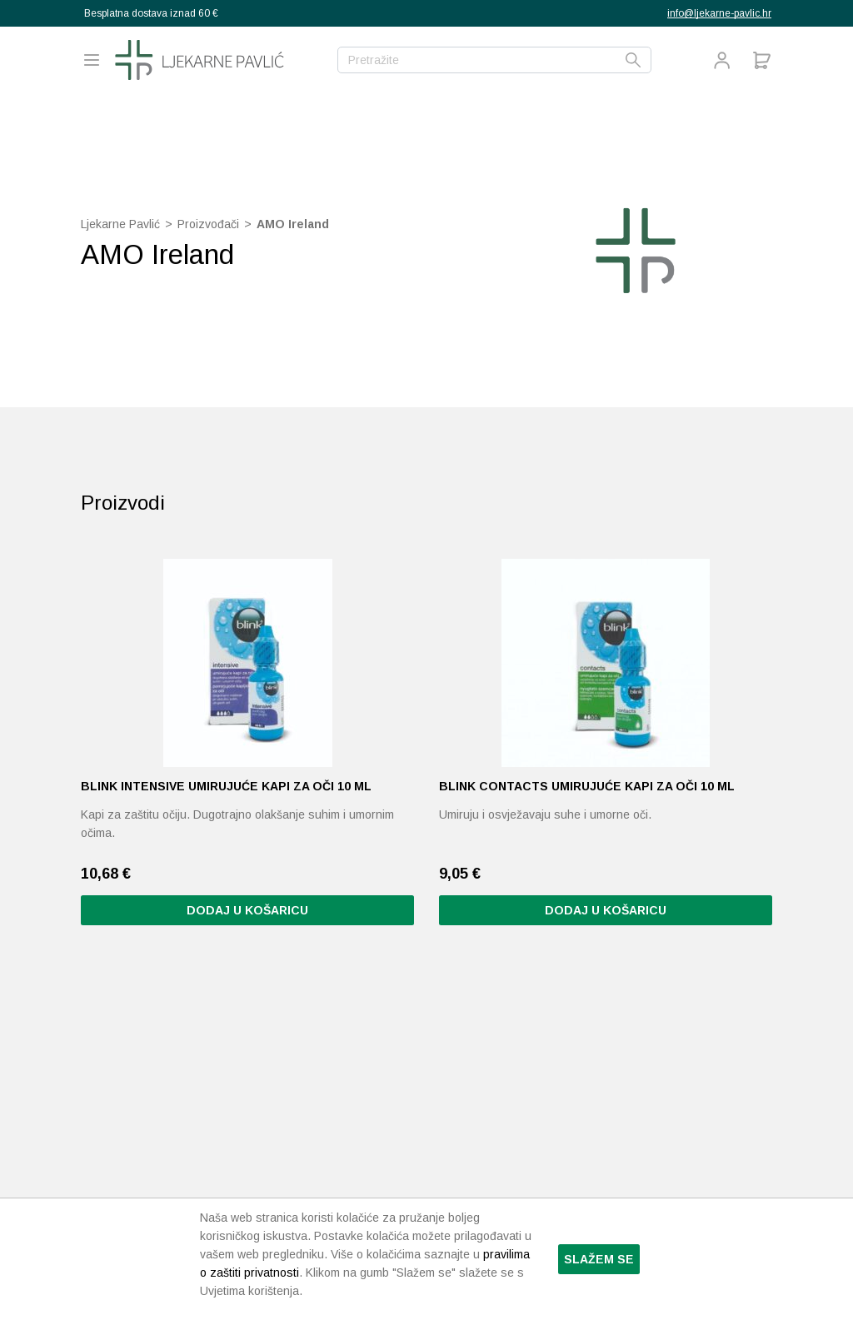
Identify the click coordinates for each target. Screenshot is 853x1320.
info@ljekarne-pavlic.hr (719, 13)
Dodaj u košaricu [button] (247, 910)
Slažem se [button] (599, 1259)
